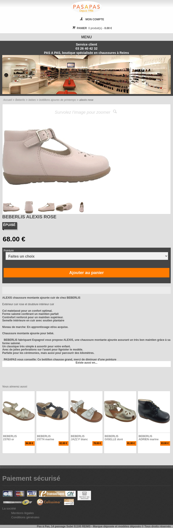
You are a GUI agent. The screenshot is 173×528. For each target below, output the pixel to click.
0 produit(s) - (91, 28)
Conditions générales (25, 517)
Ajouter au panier (86, 272)
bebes (32, 99)
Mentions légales (22, 513)
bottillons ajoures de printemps (57, 99)
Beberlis (20, 99)
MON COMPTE (94, 19)
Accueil (7, 99)
